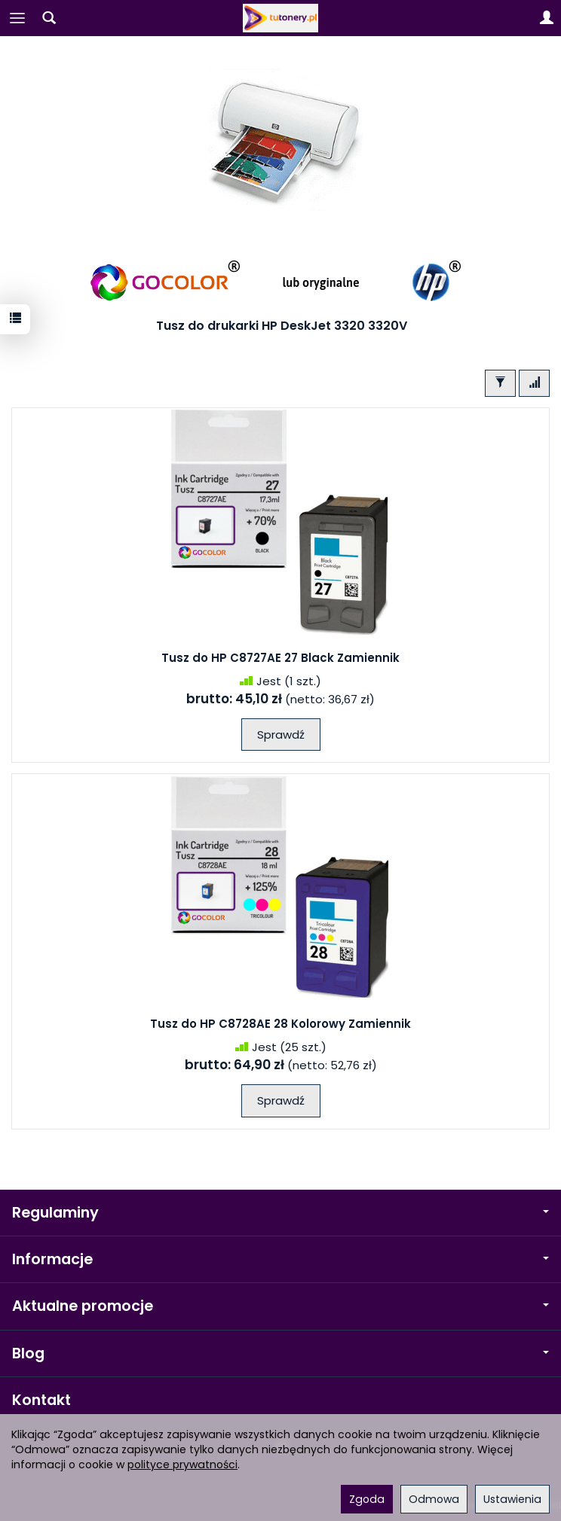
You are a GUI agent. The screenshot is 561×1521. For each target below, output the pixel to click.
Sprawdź (281, 734)
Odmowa (434, 1499)
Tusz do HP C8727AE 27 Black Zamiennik (280, 658)
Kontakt (41, 1400)
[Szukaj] (49, 18)
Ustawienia (512, 1499)
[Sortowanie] (534, 383)
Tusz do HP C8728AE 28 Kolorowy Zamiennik (280, 1024)
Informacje (280, 1259)
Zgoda (367, 1499)
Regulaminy (280, 1212)
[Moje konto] (546, 18)
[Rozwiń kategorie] (17, 18)
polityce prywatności (182, 1464)
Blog (280, 1353)
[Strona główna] (280, 18)
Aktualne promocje (280, 1306)
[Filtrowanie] (500, 383)
